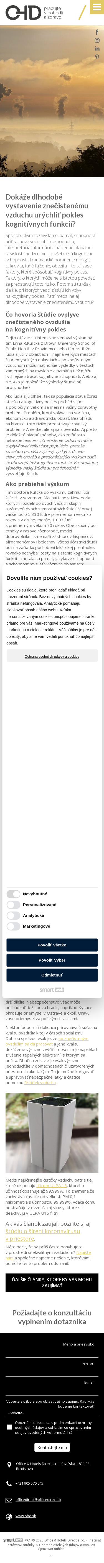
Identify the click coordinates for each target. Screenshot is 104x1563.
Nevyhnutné (35, 893)
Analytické (33, 915)
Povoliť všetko (52, 945)
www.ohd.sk (26, 1515)
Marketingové (36, 926)
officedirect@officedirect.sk (38, 1499)
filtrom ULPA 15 (51, 1185)
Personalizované (39, 904)
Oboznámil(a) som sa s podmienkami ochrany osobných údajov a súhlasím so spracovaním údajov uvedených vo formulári (53, 1427)
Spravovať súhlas (51, 1549)
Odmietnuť (52, 975)
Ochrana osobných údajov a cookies (52, 657)
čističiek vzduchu (40, 1082)
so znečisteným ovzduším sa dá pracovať (47, 1041)
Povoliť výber (52, 960)
